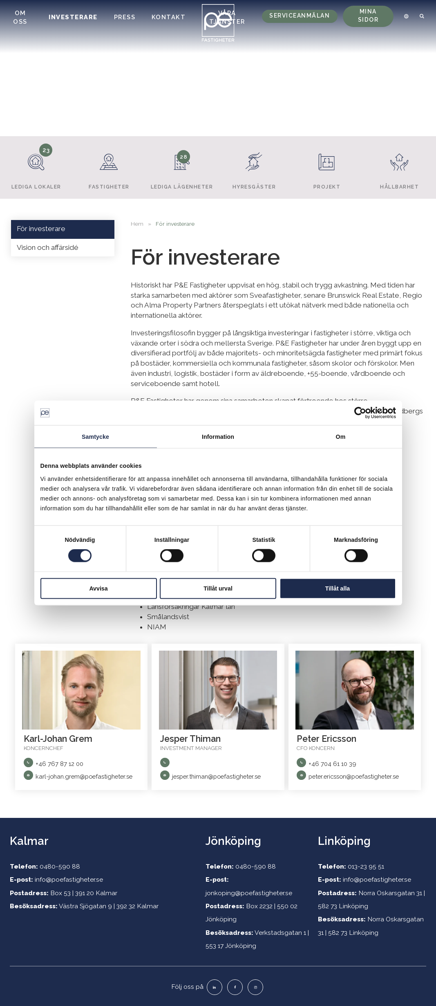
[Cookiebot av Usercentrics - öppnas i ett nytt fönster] (360, 413)
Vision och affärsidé (47, 247)
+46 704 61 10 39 (332, 763)
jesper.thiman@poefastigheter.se (216, 776)
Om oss (20, 17)
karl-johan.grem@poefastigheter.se (84, 776)
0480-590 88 (60, 866)
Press (125, 16)
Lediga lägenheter (181, 167)
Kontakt (169, 16)
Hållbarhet (400, 167)
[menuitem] (405, 16)
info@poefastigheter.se (69, 879)
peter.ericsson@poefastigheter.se (354, 776)
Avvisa (98, 588)
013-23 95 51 (366, 866)
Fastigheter (109, 167)
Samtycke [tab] (95, 436)
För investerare (41, 229)
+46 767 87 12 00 (59, 763)
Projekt (327, 167)
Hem (137, 223)
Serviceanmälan (299, 15)
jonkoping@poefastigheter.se (249, 893)
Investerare (73, 16)
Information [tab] (218, 436)
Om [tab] (341, 436)
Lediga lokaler (36, 167)
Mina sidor (368, 15)
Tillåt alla (337, 588)
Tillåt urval (218, 588)
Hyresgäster (254, 167)
